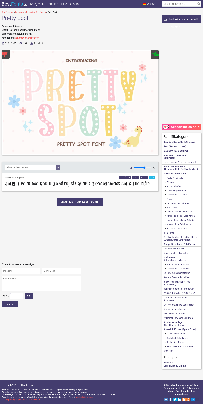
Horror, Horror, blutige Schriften (181, 220)
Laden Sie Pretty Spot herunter (80, 201)
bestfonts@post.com (84, 397)
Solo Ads (169, 362)
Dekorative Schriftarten (26, 37)
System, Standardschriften (177, 277)
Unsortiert (168, 350)
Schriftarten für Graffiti (177, 195)
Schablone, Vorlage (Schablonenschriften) (174, 323)
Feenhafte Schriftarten (177, 228)
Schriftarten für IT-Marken (178, 269)
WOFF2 (144, 178)
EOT (128, 178)
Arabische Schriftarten (175, 309)
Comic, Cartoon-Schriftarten (179, 211)
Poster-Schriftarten (175, 178)
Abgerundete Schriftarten (176, 253)
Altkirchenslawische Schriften (178, 318)
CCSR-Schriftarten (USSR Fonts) (179, 293)
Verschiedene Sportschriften (180, 346)
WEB (152, 178)
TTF (122, 178)
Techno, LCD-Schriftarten (178, 203)
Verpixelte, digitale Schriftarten (181, 216)
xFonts (74, 4)
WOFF (135, 178)
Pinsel (169, 199)
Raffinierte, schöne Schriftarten (179, 289)
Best (14, 4)
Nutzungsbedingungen (11, 399)
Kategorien (37, 4)
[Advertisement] (80, 234)
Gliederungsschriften (176, 190)
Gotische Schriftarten (174, 248)
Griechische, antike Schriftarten (179, 305)
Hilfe (64, 4)
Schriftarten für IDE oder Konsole (182, 162)
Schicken (10, 304)
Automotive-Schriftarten (178, 264)
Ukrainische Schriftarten (175, 313)
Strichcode (172, 207)
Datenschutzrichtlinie (31, 399)
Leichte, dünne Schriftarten (177, 273)
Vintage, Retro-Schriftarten (179, 224)
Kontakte (52, 4)
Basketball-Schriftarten (177, 338)
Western (170, 182)
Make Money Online (175, 365)
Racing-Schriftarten (175, 342)
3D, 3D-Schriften (174, 186)
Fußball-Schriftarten (176, 334)
